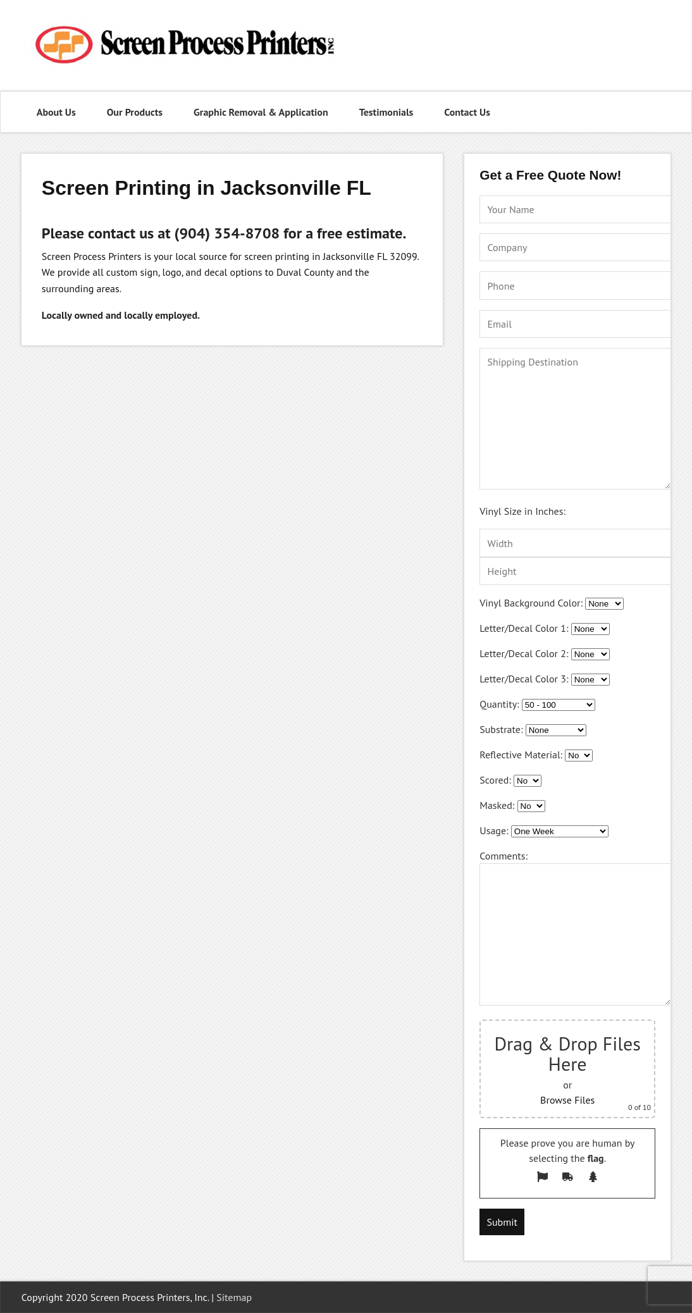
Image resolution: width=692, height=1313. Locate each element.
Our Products (135, 112)
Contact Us (467, 112)
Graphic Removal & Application (261, 112)
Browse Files (567, 1100)
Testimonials (386, 112)
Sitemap (234, 1297)
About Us (56, 112)
